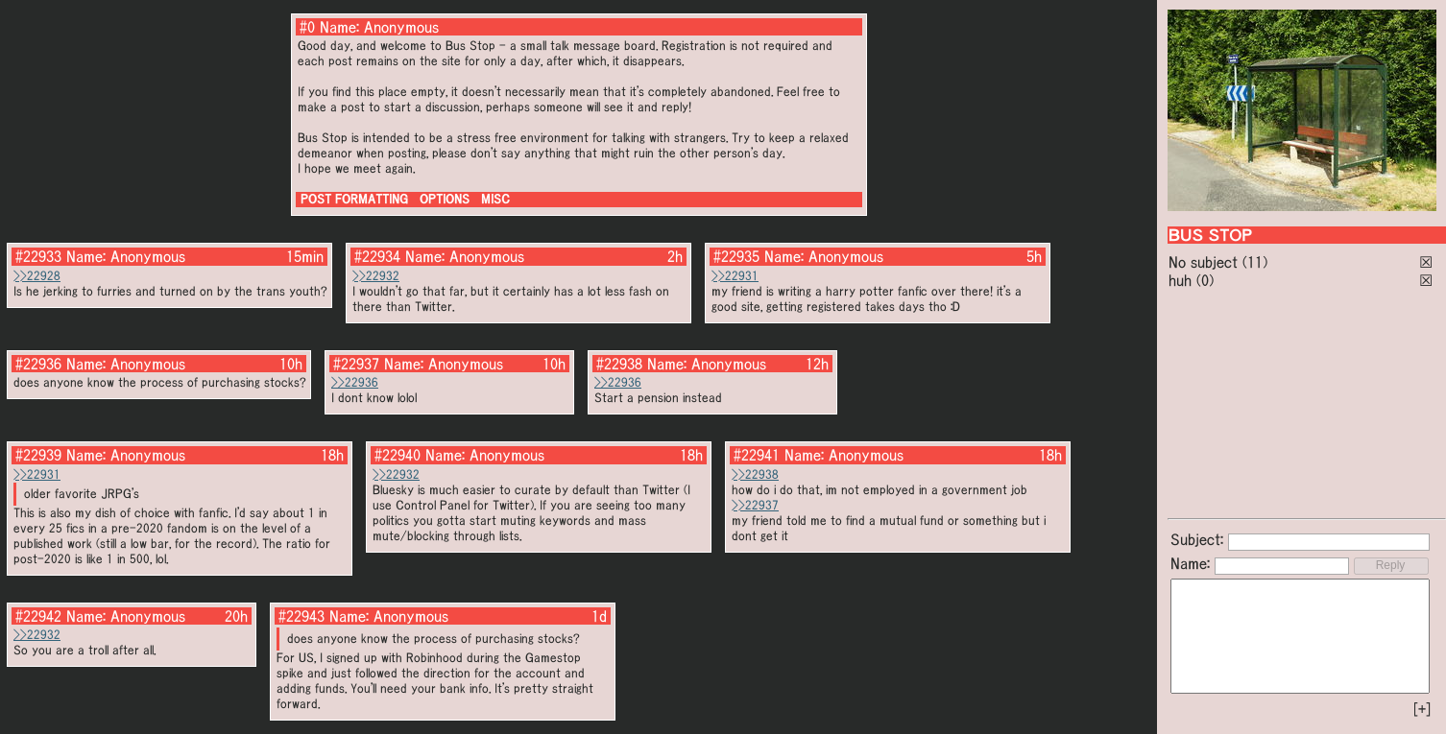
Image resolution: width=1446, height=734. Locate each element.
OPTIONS (445, 199)
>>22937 (755, 505)
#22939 (38, 454)
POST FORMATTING (354, 199)
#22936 (38, 363)
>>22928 (36, 276)
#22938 (619, 363)
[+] (1422, 709)
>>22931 (735, 276)
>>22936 (354, 382)
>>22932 (375, 276)
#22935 (736, 256)
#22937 (356, 363)
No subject (1205, 262)
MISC (495, 199)
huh (1180, 280)
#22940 (397, 454)
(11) (1254, 262)
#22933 (38, 256)
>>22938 (755, 474)
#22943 (301, 616)
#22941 (757, 454)
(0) (1205, 280)
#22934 (377, 256)
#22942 (38, 616)
